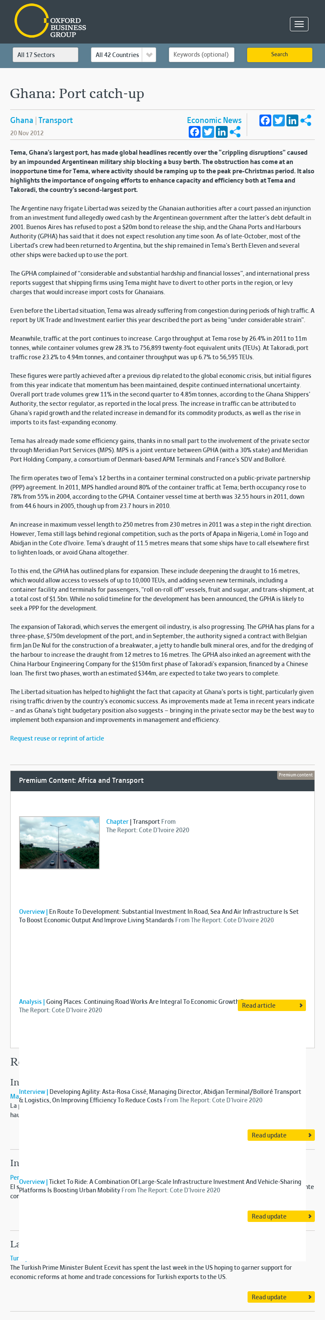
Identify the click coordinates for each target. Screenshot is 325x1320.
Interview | (33, 1092)
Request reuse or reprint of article (57, 738)
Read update (269, 1135)
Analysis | (32, 1002)
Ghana (21, 121)
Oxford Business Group (98, 21)
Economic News (214, 121)
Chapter (117, 822)
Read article (258, 1006)
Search (279, 55)
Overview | (33, 912)
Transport (56, 121)
